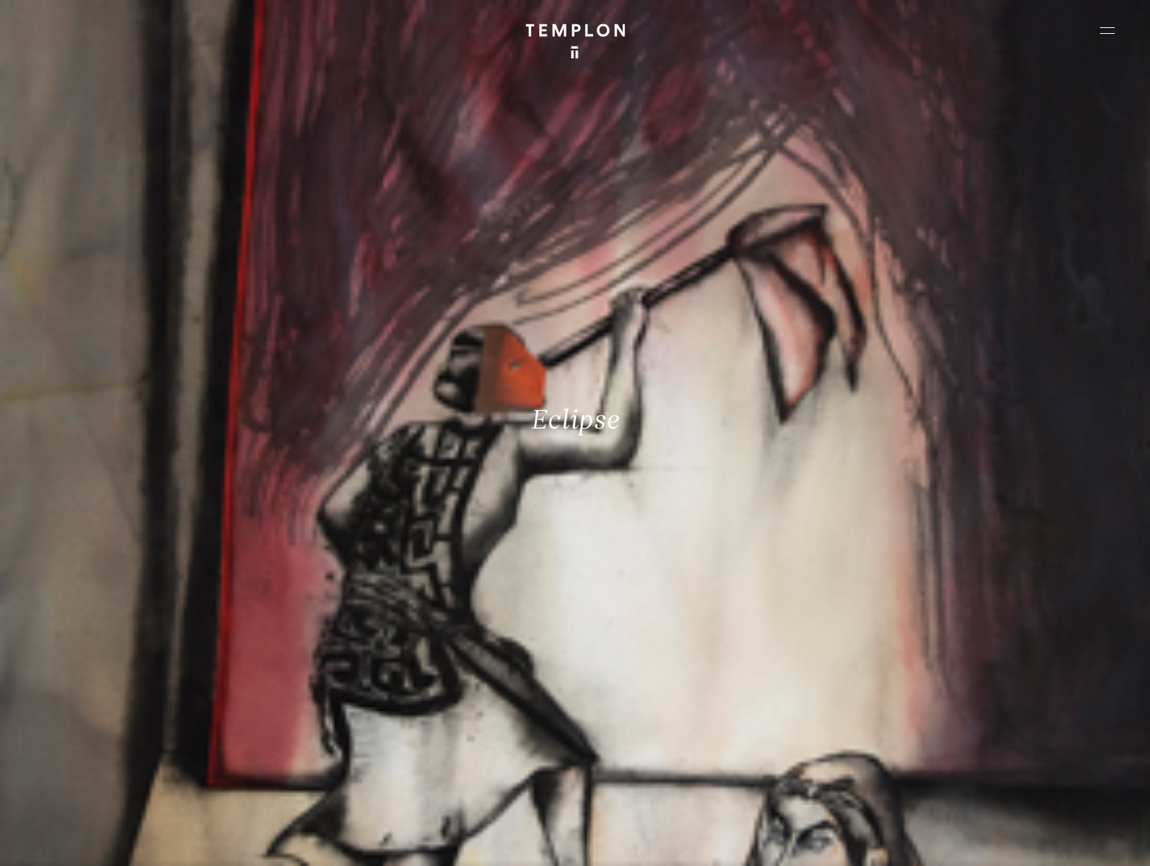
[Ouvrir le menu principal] (1107, 30)
